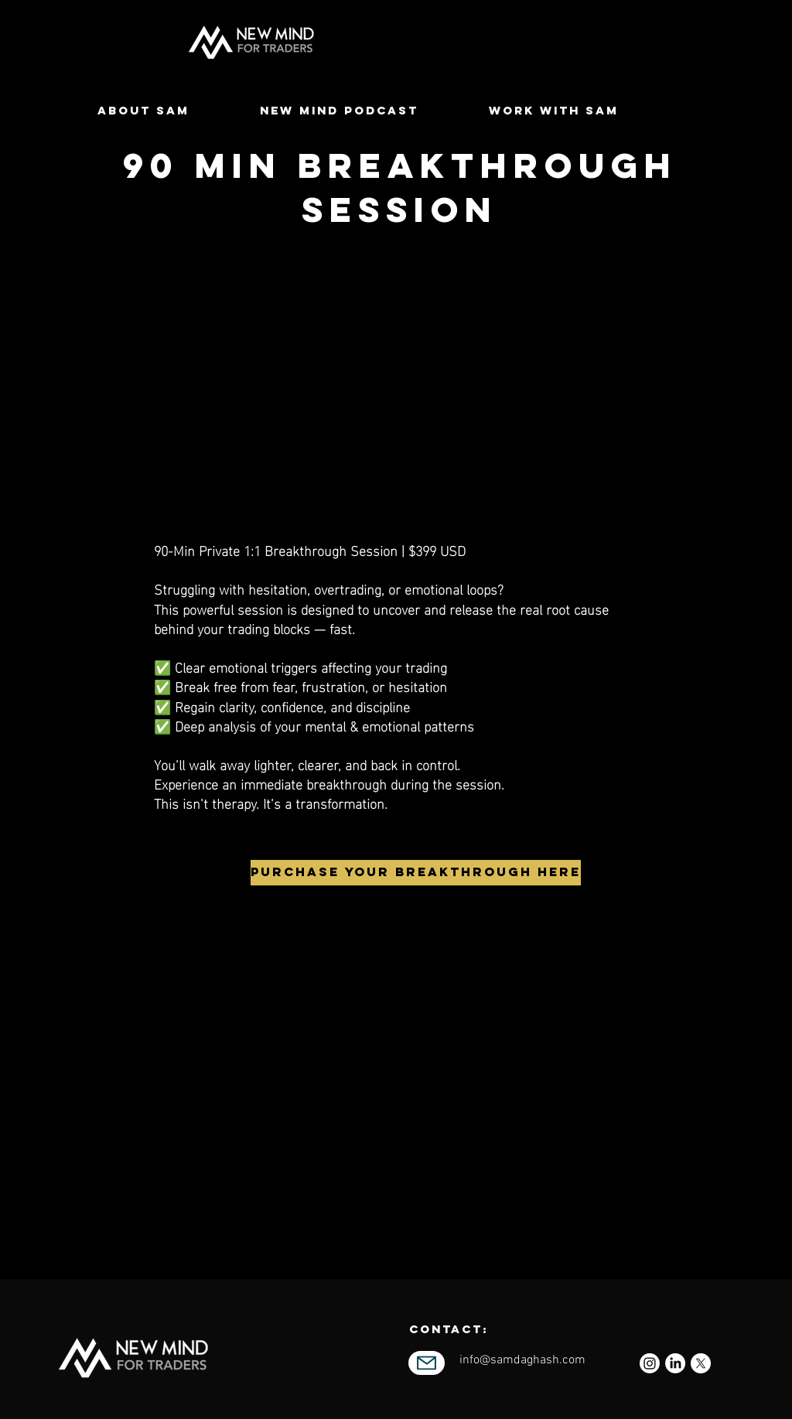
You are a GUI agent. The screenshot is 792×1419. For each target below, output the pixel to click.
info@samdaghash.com (522, 1360)
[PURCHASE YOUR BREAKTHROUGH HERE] (416, 872)
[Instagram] (650, 1363)
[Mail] (426, 1363)
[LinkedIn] (675, 1363)
